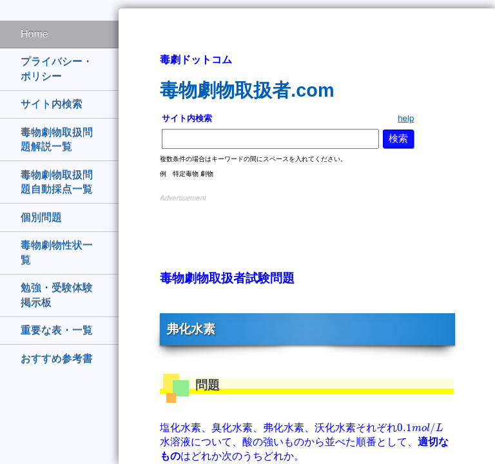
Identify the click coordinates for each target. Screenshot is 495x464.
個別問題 (41, 217)
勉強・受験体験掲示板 (57, 294)
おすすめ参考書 (57, 358)
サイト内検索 (51, 104)
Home (34, 33)
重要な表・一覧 (57, 330)
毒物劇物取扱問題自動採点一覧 (57, 182)
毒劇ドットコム (196, 59)
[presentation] (420, 428)
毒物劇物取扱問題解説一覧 (57, 139)
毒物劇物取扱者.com (247, 90)
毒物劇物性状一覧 (57, 252)
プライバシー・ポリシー (57, 68)
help (406, 118)
